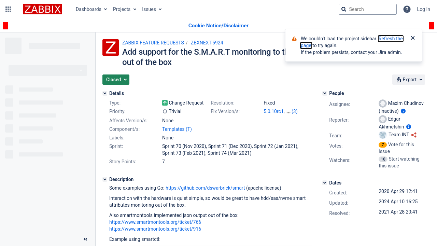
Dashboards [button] (88, 9)
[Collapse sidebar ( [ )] (85, 239)
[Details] (104, 93)
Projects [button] (121, 9)
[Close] (412, 38)
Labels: (116, 137)
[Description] (104, 179)
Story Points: (122, 161)
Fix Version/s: (225, 111)
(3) (295, 111)
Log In (423, 9)
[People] (324, 93)
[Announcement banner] (218, 25)
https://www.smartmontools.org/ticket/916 (155, 229)
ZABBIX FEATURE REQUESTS (153, 42)
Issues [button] (149, 9)
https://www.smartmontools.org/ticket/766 (155, 222)
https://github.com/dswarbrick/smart (205, 188)
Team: (335, 135)
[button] (8, 9)
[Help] (406, 9)
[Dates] (324, 182)
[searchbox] (368, 9)
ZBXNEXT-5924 (207, 42)
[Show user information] (403, 111)
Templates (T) (177, 129)
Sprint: (116, 146)
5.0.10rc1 (274, 111)
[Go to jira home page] (43, 9)
